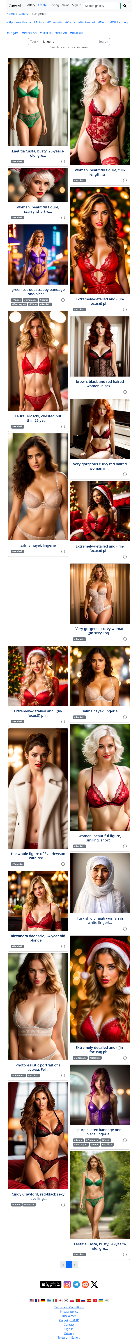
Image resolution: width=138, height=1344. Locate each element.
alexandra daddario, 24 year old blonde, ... (38, 938)
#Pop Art (61, 33)
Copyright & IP (69, 1320)
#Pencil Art (29, 33)
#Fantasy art (86, 22)
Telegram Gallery (69, 1338)
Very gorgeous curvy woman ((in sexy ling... (99, 630)
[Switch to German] (43, 1300)
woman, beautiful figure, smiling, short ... (100, 838)
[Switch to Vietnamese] (106, 1300)
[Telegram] (76, 1284)
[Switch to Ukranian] (100, 1300)
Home (10, 14)
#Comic (70, 22)
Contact (69, 1325)
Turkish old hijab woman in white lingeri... (100, 920)
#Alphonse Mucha (18, 22)
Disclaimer (69, 1316)
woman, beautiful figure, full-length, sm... (100, 172)
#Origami (12, 33)
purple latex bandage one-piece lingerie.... (99, 1131)
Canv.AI (15, 5)
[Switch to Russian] (83, 1300)
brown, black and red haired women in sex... (100, 383)
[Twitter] (94, 1284)
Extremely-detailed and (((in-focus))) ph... (100, 301)
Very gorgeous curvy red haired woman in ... (100, 466)
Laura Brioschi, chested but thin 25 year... (38, 418)
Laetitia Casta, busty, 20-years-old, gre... (38, 153)
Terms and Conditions (69, 1307)
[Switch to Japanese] (60, 1300)
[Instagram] (67, 1284)
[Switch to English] (31, 1300)
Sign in (69, 1329)
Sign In (76, 5)
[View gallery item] (63, 161)
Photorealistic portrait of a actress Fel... (38, 1067)
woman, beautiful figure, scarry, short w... (38, 209)
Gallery (30, 5)
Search (103, 42)
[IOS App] (51, 1284)
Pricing (54, 5)
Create (42, 5)
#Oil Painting (119, 22)
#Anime (39, 22)
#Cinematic (54, 22)
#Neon (102, 22)
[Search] (101, 5)
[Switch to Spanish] (89, 1300)
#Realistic (76, 33)
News (65, 5)
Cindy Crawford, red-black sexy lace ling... (38, 1196)
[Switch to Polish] (72, 1300)
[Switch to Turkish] (95, 1300)
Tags (33, 42)
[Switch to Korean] (66, 1300)
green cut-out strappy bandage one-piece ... (38, 291)
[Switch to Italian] (54, 1300)
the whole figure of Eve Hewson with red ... (38, 855)
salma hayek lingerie (38, 545)
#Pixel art (46, 33)
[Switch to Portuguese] (77, 1300)
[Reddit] (85, 1284)
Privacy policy (69, 1312)
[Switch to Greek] (49, 1300)
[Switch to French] (37, 1300)
